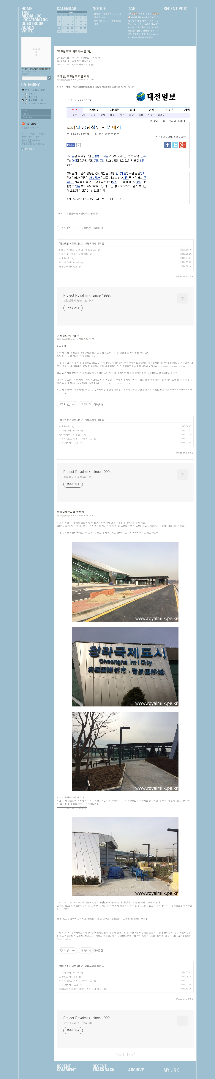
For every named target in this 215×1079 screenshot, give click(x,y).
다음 (131, 1054)
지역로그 (41, 133)
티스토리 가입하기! (30, 127)
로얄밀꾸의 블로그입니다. (78, 300)
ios (134, 24)
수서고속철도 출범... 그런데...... (76, 438)
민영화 (141, 13)
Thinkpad (142, 17)
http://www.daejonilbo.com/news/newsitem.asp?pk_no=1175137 (100, 86)
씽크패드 (152, 17)
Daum (28, 141)
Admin (34, 27)
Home (34, 9)
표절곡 (135, 13)
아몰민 (149, 13)
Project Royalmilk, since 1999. (35, 68)
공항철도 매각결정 (81, 60)
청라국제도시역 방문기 (83, 64)
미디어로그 (31, 133)
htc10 (150, 27)
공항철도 (149, 37)
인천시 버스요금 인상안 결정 (73, 254)
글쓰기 (38, 136)
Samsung (151, 34)
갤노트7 (155, 24)
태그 (23, 133)
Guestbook (34, 24)
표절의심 (136, 34)
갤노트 (141, 37)
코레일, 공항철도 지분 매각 (86, 57)
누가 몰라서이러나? (69, 262)
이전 (119, 1054)
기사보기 (61, 346)
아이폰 (134, 17)
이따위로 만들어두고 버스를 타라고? (77, 249)
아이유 (140, 24)
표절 (144, 34)
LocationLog (34, 20)
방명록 (24, 136)
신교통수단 (64, 258)
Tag (34, 12)
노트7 (147, 24)
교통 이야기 (77, 243)
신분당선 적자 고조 (68, 442)
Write (34, 31)
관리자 (31, 136)
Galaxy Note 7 (135, 30)
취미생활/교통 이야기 (67, 80)
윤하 (156, 27)
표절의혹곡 (140, 27)
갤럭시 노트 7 (149, 20)
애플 (139, 20)
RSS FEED (29, 149)
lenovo (146, 30)
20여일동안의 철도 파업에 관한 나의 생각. (80, 988)
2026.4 (72, 12)
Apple (131, 27)
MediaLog (34, 16)
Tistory (40, 144)
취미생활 (64, 243)
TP (129, 13)
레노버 (134, 37)
